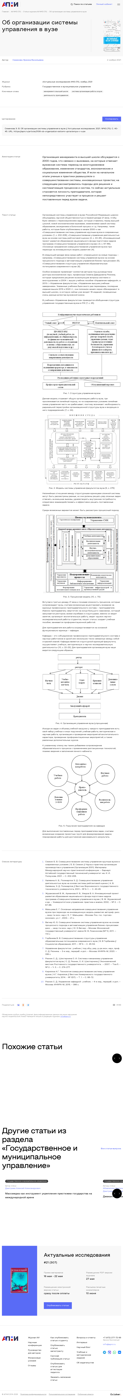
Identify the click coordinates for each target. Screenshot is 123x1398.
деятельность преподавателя (56, 95)
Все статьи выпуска (111, 1148)
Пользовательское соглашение (62, 1394)
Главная (5, 12)
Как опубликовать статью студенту (59, 1339)
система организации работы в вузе (88, 91)
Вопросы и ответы (85, 1337)
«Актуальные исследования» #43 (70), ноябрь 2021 (67, 82)
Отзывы (32, 1365)
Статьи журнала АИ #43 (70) (35, 12)
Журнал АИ (34, 1337)
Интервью (81, 1342)
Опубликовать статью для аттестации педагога (57, 1368)
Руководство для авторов (34, 1351)
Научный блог (83, 1347)
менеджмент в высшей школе (56, 91)
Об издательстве (84, 1362)
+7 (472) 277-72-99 (111, 1337)
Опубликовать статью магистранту (57, 1348)
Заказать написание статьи (60, 1378)
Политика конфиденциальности (33, 1394)
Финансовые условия (34, 1359)
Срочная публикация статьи (59, 1357)
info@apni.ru (65, 1016)
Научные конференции (35, 1343)
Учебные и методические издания (83, 1354)
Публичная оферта (85, 1394)
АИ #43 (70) (16, 12)
